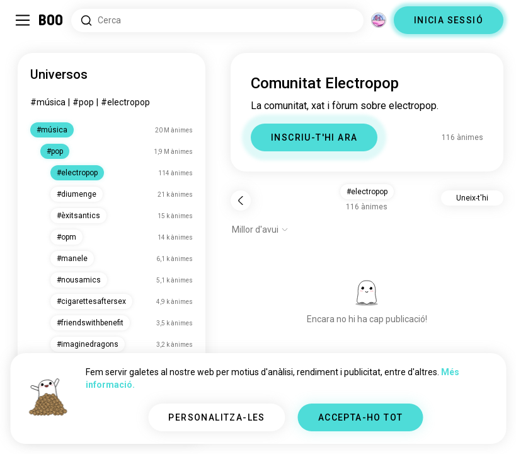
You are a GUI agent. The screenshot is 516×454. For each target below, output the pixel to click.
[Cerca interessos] (217, 20)
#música (48, 102)
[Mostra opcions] (260, 229)
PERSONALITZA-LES (216, 417)
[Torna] (241, 200)
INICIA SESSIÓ (448, 20)
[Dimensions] (378, 20)
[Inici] (51, 20)
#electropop (125, 102)
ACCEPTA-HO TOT (360, 417)
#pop (83, 102)
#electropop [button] (367, 191)
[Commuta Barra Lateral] (23, 20)
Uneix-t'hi (472, 198)
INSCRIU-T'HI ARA (314, 137)
